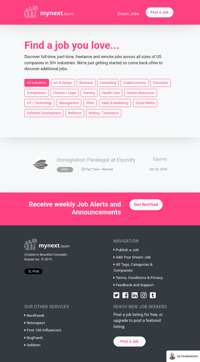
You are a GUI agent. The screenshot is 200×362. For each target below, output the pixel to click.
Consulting (108, 82)
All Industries (36, 82)
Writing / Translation (104, 113)
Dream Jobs (128, 14)
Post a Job (159, 12)
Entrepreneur (36, 92)
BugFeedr (33, 337)
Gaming (89, 92)
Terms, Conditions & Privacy (138, 277)
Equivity (160, 159)
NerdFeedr (34, 315)
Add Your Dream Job (132, 257)
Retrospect (34, 322)
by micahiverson (183, 356)
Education (160, 82)
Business (86, 82)
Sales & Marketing (114, 102)
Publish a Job (126, 250)
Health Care (111, 92)
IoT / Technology (39, 102)
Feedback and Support (133, 285)
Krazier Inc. (32, 259)
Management (69, 102)
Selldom (32, 345)
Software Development (44, 113)
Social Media (145, 102)
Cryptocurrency (134, 82)
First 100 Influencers (42, 330)
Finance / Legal (64, 92)
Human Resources (140, 92)
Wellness (75, 113)
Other (90, 102)
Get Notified (146, 204)
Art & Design (63, 82)
